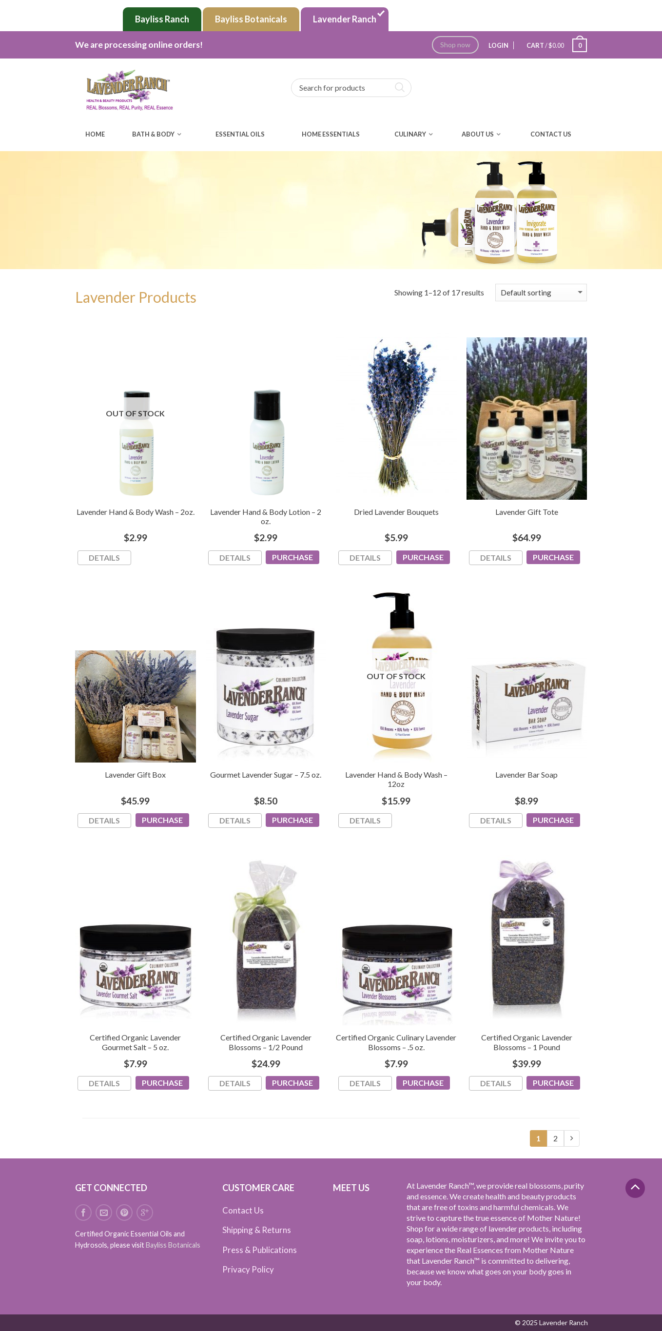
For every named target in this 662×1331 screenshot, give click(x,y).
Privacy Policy (248, 1269)
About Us (478, 134)
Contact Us (550, 134)
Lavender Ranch (344, 19)
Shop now (455, 44)
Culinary (410, 134)
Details (104, 557)
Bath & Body (153, 134)
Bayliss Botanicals (251, 19)
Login (498, 45)
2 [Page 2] (555, 1138)
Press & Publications (259, 1250)
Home (95, 134)
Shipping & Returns (256, 1230)
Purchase (292, 557)
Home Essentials (331, 134)
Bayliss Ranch (162, 19)
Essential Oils (240, 134)
